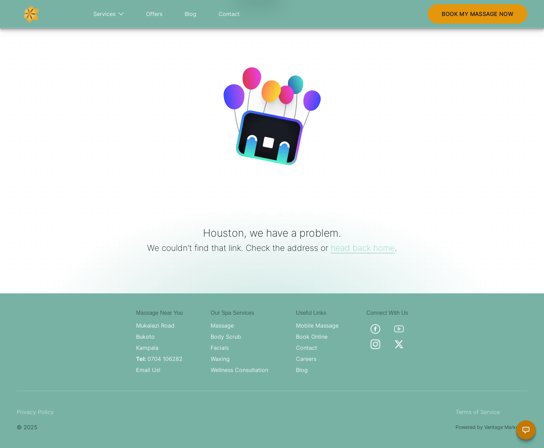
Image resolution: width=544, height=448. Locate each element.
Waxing (220, 358)
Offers (154, 13)
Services (108, 13)
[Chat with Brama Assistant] (526, 430)
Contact (229, 13)
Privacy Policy (35, 411)
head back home (363, 248)
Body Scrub (226, 336)
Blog (190, 13)
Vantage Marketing (505, 427)
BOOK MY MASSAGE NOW (477, 13)
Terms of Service (478, 411)
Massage (222, 325)
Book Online (312, 336)
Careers (306, 358)
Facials (220, 347)
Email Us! (148, 369)
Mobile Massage (317, 325)
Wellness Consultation (239, 369)
